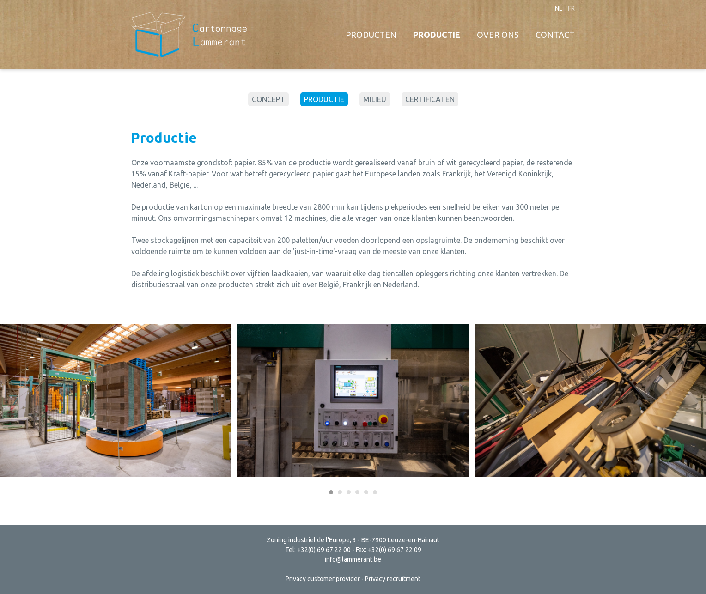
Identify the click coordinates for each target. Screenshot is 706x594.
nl (558, 8)
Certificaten (430, 99)
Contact (555, 34)
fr (571, 8)
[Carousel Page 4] (357, 492)
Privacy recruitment (392, 578)
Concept (268, 99)
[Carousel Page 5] (366, 492)
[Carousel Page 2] (340, 492)
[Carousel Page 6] (375, 492)
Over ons (498, 34)
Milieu (374, 99)
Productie (436, 34)
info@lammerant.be (353, 559)
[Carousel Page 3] (349, 492)
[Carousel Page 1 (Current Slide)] (331, 492)
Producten (371, 34)
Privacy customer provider (323, 578)
